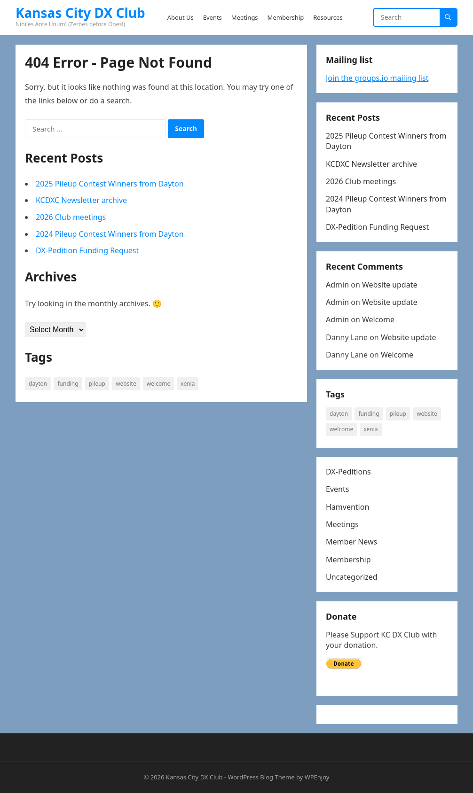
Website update (390, 285)
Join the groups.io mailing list (377, 78)
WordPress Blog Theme (261, 777)
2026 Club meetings (71, 217)
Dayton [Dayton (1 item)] (38, 384)
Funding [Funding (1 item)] (67, 384)
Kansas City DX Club (80, 12)
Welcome (378, 319)
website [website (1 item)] (126, 384)
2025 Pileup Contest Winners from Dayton (110, 184)
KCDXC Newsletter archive (81, 200)
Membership (348, 559)
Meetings (342, 524)
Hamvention (347, 507)
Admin (337, 285)
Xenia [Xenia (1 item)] (188, 384)
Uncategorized (352, 577)
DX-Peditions (348, 471)
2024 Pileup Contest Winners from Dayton (110, 234)
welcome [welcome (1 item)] (158, 384)
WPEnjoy (317, 777)
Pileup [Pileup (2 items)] (97, 384)
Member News (351, 541)
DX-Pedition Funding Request (87, 250)
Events (337, 489)
